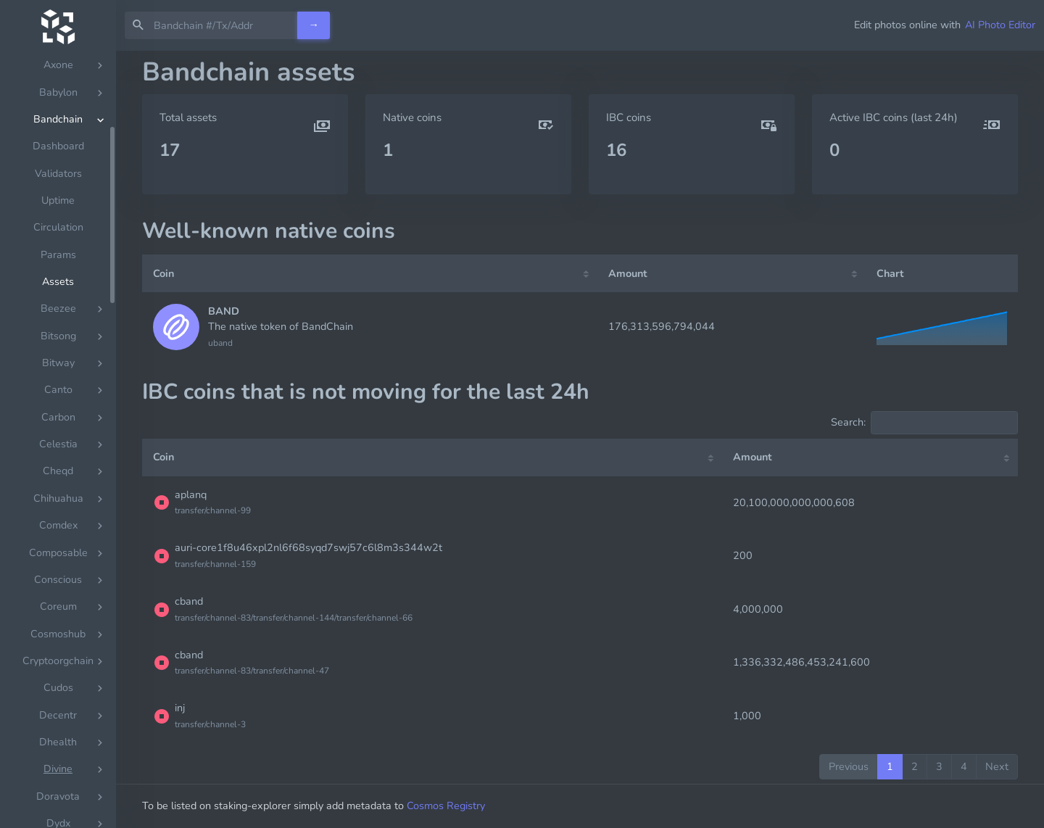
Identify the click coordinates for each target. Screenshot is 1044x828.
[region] (58, 439)
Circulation (58, 245)
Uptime (58, 218)
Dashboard (58, 164)
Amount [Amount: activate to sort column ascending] (627, 273)
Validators (58, 192)
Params (58, 273)
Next (996, 766)
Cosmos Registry (446, 805)
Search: (924, 422)
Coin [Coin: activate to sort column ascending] (163, 273)
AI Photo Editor (1000, 24)
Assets (58, 300)
